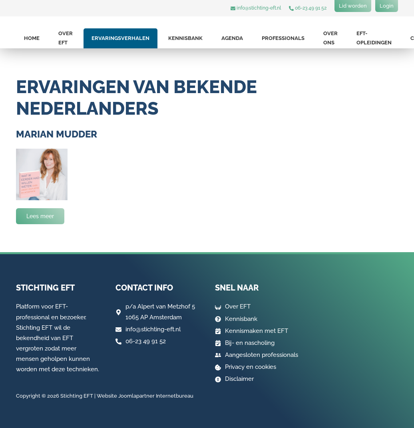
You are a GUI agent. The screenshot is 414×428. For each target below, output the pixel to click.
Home (32, 38)
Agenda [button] (232, 38)
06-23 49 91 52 (307, 8)
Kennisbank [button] (185, 38)
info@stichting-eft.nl (256, 8)
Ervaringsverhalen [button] (120, 38)
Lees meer (40, 216)
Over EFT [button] (65, 38)
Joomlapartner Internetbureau (155, 396)
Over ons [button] (330, 38)
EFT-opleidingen (374, 38)
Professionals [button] (283, 38)
